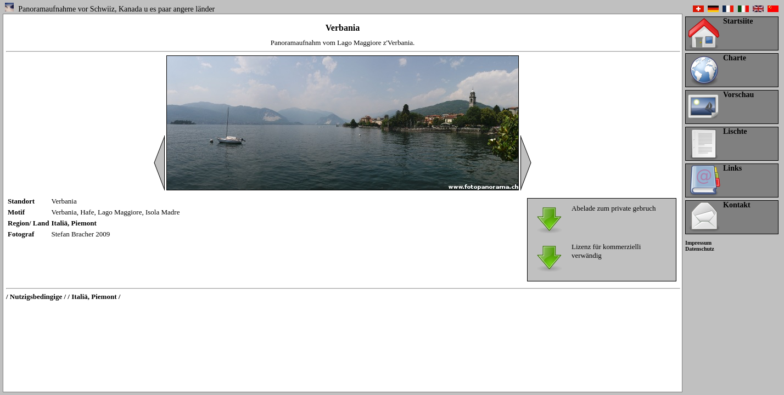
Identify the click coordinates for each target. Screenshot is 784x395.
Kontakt (737, 205)
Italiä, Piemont (74, 223)
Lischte (735, 131)
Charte (734, 58)
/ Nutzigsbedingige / (36, 296)
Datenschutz (699, 249)
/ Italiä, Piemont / (94, 296)
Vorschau (738, 95)
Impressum (698, 243)
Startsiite (738, 21)
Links (732, 168)
